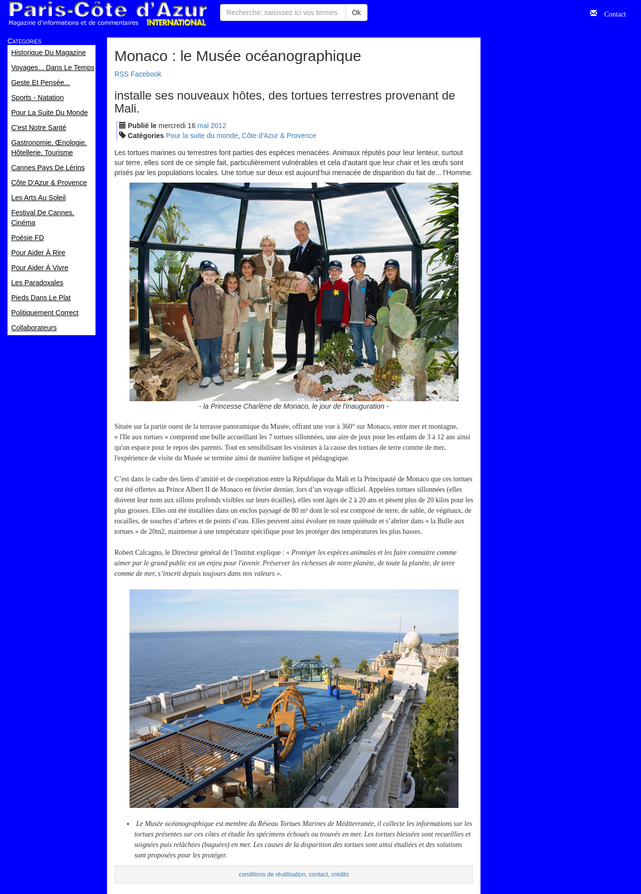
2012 (218, 126)
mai (203, 126)
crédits (340, 874)
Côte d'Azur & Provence (279, 136)
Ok (356, 13)
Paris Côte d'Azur (108, 14)
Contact (611, 13)
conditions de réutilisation (272, 874)
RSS (121, 74)
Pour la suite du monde (202, 136)
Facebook (145, 74)
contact (318, 874)
